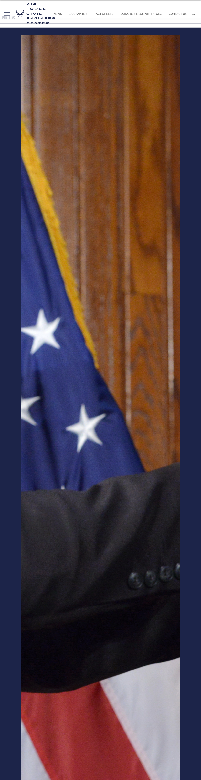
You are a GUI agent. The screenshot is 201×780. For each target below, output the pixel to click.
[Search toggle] (194, 13)
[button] (6, 14)
